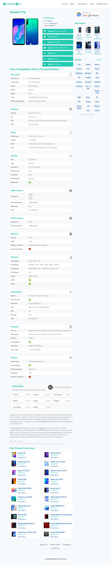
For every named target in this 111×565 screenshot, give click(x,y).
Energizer (88, 82)
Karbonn (97, 106)
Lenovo (97, 110)
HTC (79, 101)
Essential (97, 82)
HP (97, 97)
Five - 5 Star (88, 87)
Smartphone (53, 23)
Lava (88, 110)
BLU (97, 73)
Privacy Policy (55, 544)
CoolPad (88, 77)
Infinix (97, 101)
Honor (88, 97)
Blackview (88, 73)
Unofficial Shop (102, 4)
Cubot (97, 77)
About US (43, 544)
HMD (79, 97)
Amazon (79, 69)
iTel (88, 106)
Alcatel (88, 64)
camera (42, 428)
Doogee (79, 82)
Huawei (31, 448)
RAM (43, 422)
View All (99, 60)
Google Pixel (97, 92)
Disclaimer (67, 544)
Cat (79, 77)
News (92, 4)
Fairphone (79, 86)
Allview (97, 64)
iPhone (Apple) (79, 107)
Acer (79, 64)
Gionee (97, 86)
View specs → (22, 457)
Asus (88, 69)
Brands (65, 4)
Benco (97, 69)
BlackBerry (79, 73)
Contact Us (55, 548)
